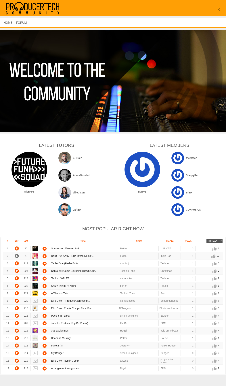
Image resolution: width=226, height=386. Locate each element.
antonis (124, 360)
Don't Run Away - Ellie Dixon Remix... (72, 255)
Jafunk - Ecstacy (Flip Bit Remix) (69, 323)
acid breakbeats (169, 330)
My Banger (57, 353)
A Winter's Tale (59, 293)
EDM (163, 323)
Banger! (164, 315)
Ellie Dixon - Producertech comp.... (71, 300)
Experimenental (169, 300)
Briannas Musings (61, 338)
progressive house (167, 361)
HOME (8, 22)
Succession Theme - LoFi (65, 248)
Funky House (167, 345)
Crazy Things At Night (63, 285)
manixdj (124, 263)
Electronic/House (169, 308)
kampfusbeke (127, 300)
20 (218, 256)
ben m (123, 285)
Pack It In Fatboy (60, 315)
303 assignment (60, 330)
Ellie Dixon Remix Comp (65, 360)
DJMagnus (125, 308)
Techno (164, 263)
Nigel (123, 368)
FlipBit (123, 323)
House (164, 285)
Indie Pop (165, 255)
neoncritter (126, 278)
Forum (21, 22)
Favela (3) (57, 345)
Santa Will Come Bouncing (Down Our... (74, 270)
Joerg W (125, 345)
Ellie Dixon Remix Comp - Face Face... (73, 308)
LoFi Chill (165, 248)
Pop (162, 293)
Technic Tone (127, 270)
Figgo (123, 255)
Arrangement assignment (65, 368)
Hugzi (123, 330)
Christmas (166, 270)
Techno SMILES (60, 278)
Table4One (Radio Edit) (64, 263)
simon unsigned (129, 315)
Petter (123, 248)
